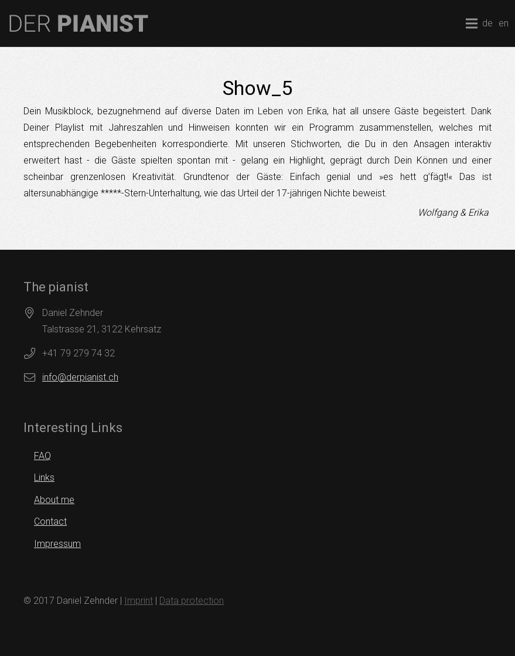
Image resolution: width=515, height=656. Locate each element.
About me (54, 499)
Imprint (138, 600)
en (504, 23)
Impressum (57, 543)
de (487, 23)
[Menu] (471, 23)
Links (44, 477)
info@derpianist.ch (80, 377)
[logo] (78, 23)
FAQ (42, 455)
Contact (50, 521)
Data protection (191, 600)
